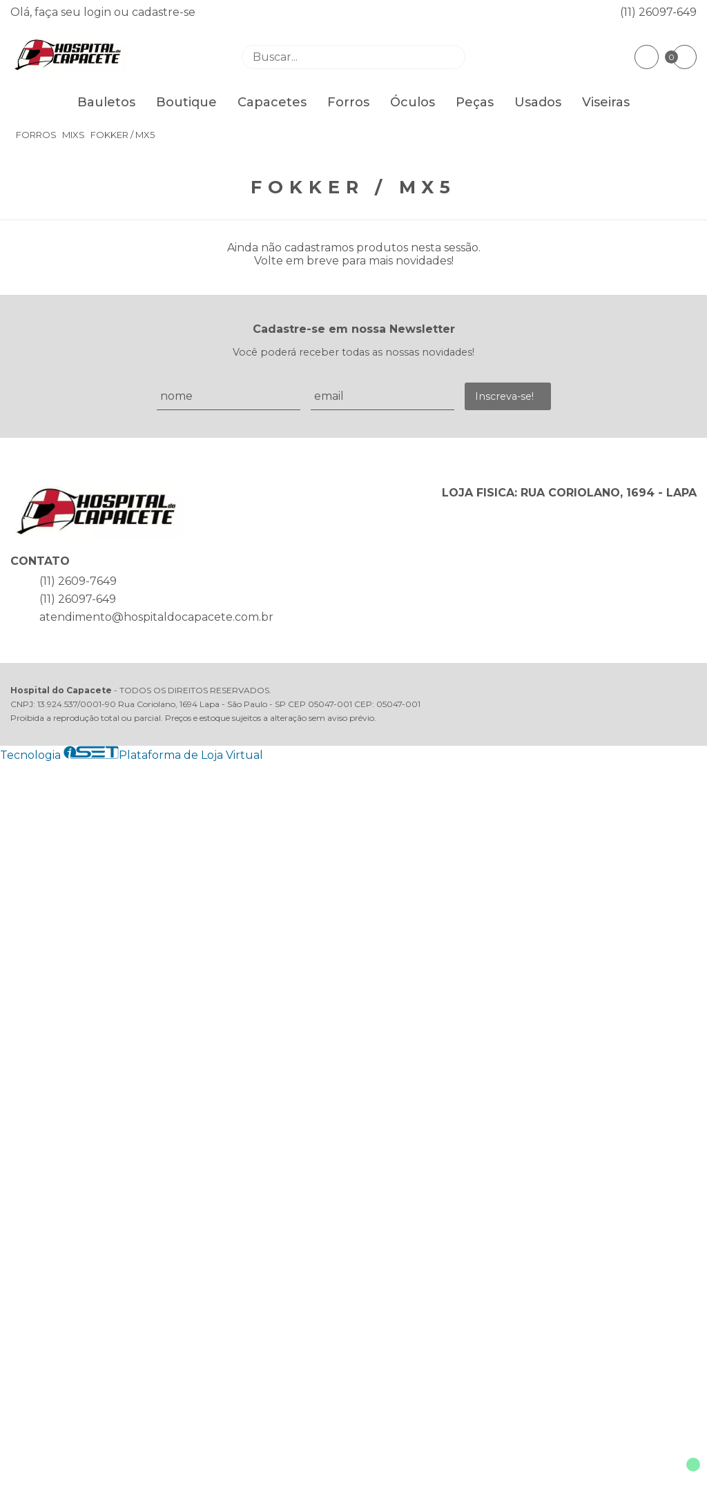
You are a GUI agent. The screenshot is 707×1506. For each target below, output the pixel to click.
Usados (537, 102)
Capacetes (272, 102)
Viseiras (606, 102)
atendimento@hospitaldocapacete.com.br (156, 617)
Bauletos (106, 102)
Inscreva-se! (504, 396)
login (99, 12)
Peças (475, 102)
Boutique (186, 102)
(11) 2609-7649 (78, 581)
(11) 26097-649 (658, 12)
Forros (348, 102)
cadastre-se (163, 12)
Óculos (412, 102)
